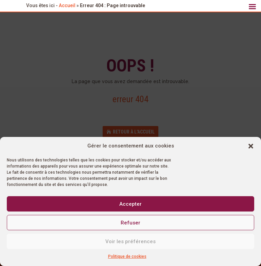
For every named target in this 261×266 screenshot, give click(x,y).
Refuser (130, 223)
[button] (250, 146)
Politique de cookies (127, 256)
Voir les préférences (130, 241)
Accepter (130, 204)
